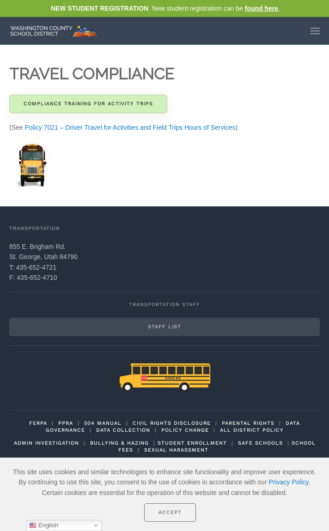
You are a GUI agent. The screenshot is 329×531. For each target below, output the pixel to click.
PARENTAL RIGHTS (248, 423)
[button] (315, 31)
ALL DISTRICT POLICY (252, 430)
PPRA (65, 423)
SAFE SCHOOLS (260, 443)
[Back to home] (56, 31)
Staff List (164, 327)
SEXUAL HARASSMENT (176, 450)
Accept (170, 512)
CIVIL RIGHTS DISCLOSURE (172, 423)
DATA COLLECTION (123, 430)
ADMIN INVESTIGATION (46, 443)
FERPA (38, 423)
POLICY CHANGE (185, 430)
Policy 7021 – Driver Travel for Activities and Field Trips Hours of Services (129, 127)
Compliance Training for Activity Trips (88, 104)
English (43, 525)
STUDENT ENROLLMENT (192, 443)
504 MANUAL (103, 423)
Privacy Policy (288, 482)
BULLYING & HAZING (119, 443)
